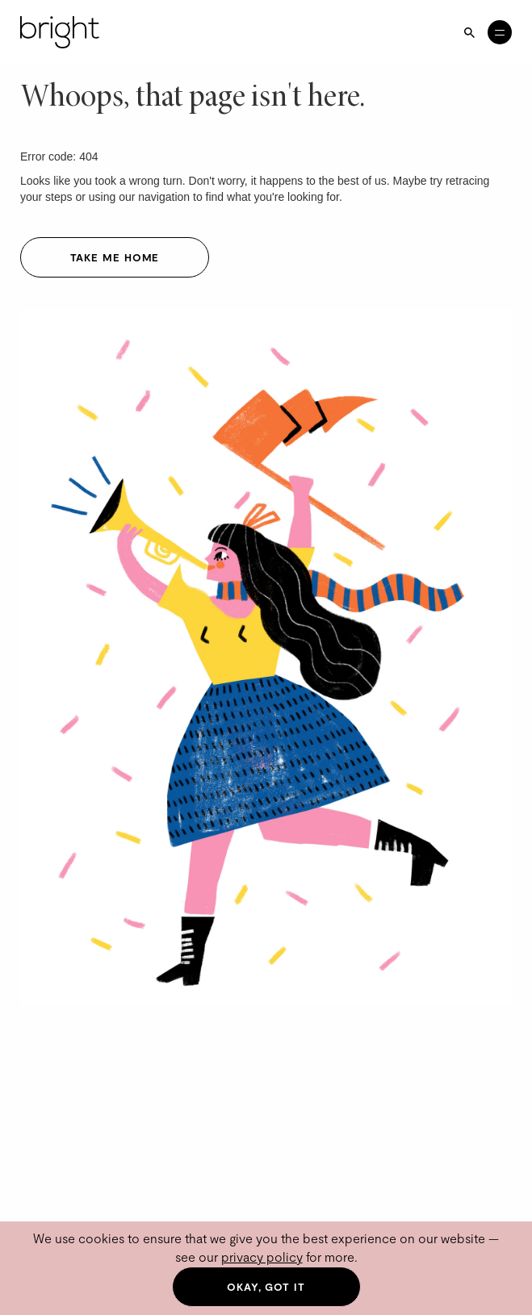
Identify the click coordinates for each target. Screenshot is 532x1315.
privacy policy (262, 1256)
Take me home (115, 257)
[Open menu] (500, 32)
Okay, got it (266, 1286)
